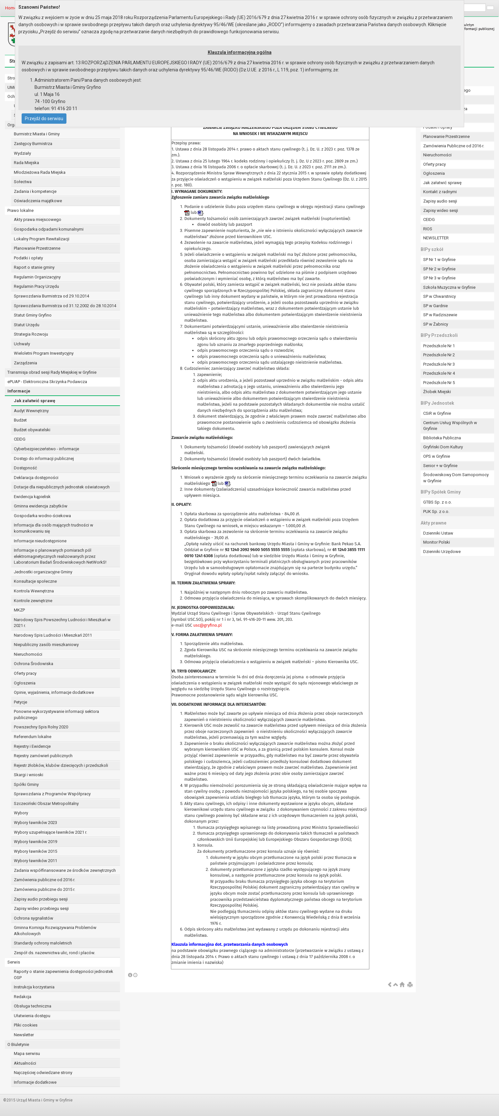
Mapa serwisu (27, 1053)
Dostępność (25, 467)
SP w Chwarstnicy (439, 296)
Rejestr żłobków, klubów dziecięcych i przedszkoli (61, 765)
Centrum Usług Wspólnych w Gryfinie (450, 425)
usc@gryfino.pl (207, 625)
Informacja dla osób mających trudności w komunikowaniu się (53, 528)
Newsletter (24, 1034)
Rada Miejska (26, 162)
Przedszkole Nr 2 (439, 354)
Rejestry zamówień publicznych (43, 755)
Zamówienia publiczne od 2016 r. (44, 879)
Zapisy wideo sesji (440, 210)
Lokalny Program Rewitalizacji (41, 238)
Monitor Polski (436, 542)
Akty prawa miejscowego (37, 219)
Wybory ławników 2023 (35, 822)
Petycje (20, 702)
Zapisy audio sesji (440, 201)
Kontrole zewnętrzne (33, 600)
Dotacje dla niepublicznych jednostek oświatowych (62, 487)
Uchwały (22, 343)
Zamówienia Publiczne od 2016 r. (453, 145)
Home (10, 7)
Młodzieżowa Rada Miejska (39, 172)
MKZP (19, 610)
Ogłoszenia (24, 683)
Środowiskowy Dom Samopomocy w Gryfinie (456, 477)
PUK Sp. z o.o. (436, 511)
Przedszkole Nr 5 (439, 382)
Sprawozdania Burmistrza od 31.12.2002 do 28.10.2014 (65, 305)
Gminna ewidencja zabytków (40, 506)
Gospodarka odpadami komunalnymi (49, 229)
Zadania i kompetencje (35, 191)
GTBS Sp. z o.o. (437, 502)
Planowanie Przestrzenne (37, 248)
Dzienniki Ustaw (438, 533)
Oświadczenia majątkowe (38, 200)
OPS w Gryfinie (436, 456)
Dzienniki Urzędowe (442, 551)
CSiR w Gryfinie (437, 413)
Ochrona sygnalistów (33, 918)
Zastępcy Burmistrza (33, 143)
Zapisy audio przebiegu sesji (41, 899)
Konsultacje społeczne (35, 581)
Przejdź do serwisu (44, 118)
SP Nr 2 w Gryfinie (439, 268)
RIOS (427, 228)
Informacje (18, 391)
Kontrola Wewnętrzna (34, 591)
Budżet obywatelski (32, 429)
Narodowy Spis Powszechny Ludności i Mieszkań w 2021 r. (62, 622)
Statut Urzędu (26, 324)
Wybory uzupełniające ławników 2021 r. (50, 832)
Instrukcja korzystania (34, 987)
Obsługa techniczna (32, 1006)
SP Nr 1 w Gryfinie (439, 259)
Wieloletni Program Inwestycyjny (44, 353)
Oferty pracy (25, 673)
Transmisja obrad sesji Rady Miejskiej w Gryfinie (51, 372)
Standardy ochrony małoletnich (43, 943)
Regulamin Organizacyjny (37, 277)
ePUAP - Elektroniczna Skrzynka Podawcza (47, 381)
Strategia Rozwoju (31, 334)
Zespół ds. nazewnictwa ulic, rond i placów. (54, 952)
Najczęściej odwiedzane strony (43, 1072)
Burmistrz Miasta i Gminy (37, 133)
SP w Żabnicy (435, 324)
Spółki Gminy (26, 784)
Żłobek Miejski (437, 391)
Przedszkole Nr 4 (439, 373)
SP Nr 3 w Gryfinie (439, 278)
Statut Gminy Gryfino (33, 315)
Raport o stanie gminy (34, 267)
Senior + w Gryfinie (440, 465)
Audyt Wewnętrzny (31, 410)
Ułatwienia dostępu (32, 1015)
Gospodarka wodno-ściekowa (42, 515)
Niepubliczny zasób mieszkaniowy (46, 644)
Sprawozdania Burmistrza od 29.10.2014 (51, 296)
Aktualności (25, 1063)
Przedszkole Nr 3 (439, 364)
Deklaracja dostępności (36, 477)
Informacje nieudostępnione (40, 540)
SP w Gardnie (435, 305)
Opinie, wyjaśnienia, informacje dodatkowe (54, 692)
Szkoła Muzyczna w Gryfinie (449, 287)
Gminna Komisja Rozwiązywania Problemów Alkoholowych (55, 930)
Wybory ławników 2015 (35, 851)
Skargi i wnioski (28, 774)
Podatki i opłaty (28, 258)
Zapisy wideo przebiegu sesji (41, 908)
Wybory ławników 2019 (35, 841)
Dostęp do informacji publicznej (44, 458)
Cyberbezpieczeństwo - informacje (46, 448)
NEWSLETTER (436, 237)
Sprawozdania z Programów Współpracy (52, 793)
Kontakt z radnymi (440, 191)
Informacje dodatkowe (35, 1082)
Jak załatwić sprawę (34, 400)
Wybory (21, 812)
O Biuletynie (18, 1044)
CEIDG (19, 439)
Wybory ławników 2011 (35, 860)
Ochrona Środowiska (33, 663)
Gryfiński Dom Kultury (443, 446)
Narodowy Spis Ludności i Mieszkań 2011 (53, 635)
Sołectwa (23, 181)
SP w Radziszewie (440, 314)
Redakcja (22, 996)
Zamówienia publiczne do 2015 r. (44, 889)
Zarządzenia (25, 362)
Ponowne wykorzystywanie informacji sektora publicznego (56, 714)
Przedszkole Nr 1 (439, 345)
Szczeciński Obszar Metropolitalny (46, 803)
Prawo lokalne (20, 210)
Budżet (20, 420)
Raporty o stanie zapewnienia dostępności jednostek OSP (63, 974)
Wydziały (22, 153)
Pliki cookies (25, 1025)
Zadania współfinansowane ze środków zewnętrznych (65, 870)
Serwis (13, 962)
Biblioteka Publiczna (442, 437)
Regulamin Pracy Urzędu (36, 286)
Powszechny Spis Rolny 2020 (41, 727)
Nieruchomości (28, 654)
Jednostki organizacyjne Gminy (43, 571)
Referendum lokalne (32, 736)
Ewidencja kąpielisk (32, 496)
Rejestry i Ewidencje (32, 746)
